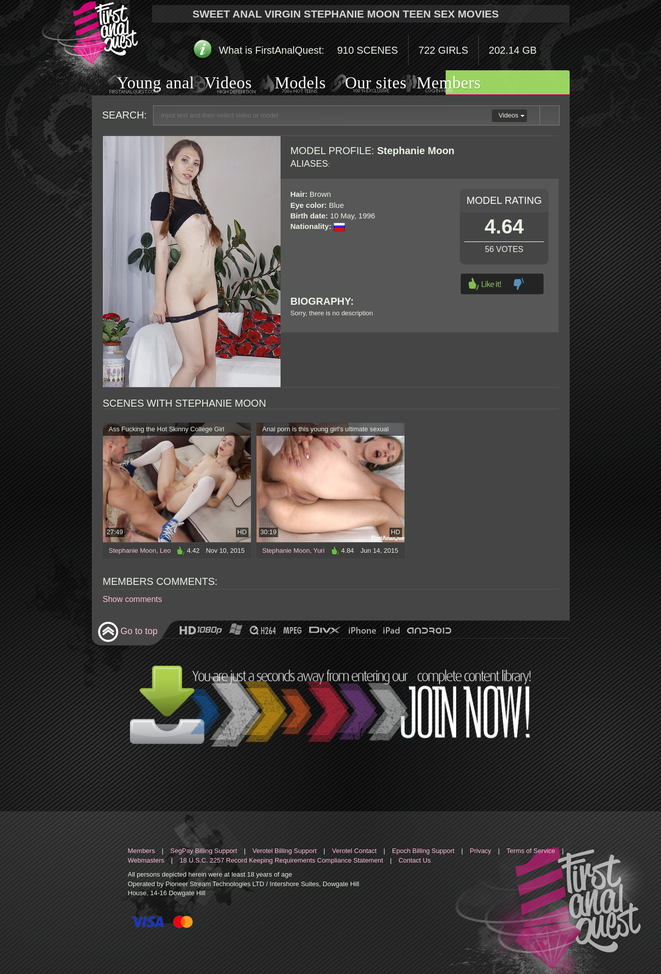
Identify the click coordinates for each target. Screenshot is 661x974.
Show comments (132, 599)
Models (288, 84)
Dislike (518, 284)
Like (484, 284)
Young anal (143, 84)
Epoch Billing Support (423, 851)
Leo (165, 550)
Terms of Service (530, 851)
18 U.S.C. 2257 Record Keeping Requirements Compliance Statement (281, 860)
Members (436, 84)
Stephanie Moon (133, 550)
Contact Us (415, 860)
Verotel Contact (354, 851)
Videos (218, 84)
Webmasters (146, 860)
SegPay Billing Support (203, 851)
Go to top (128, 632)
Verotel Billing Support (284, 851)
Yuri (318, 550)
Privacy (480, 851)
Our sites (363, 84)
